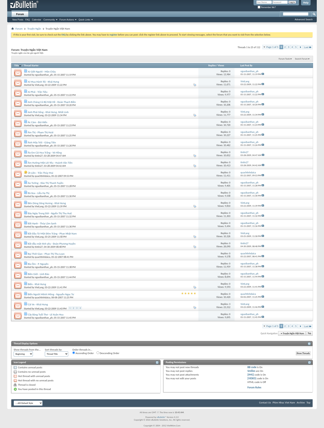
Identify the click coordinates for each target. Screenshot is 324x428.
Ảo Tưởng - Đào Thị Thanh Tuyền (45, 182)
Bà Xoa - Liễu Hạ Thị (38, 193)
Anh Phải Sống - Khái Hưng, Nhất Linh (48, 112)
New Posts (17, 19)
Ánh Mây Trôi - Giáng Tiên (42, 142)
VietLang (39, 84)
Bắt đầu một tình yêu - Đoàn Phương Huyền (52, 243)
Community (49, 19)
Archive (301, 402)
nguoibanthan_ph (44, 74)
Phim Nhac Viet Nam (284, 402)
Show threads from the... (27, 349)
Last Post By (246, 65)
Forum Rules (254, 387)
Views (221, 65)
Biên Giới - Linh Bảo (38, 274)
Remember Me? (267, 7)
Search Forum (301, 58)
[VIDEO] (251, 378)
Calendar (36, 19)
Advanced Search (304, 19)
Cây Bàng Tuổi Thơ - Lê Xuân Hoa (45, 314)
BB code (251, 367)
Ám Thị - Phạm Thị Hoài (40, 132)
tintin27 (39, 155)
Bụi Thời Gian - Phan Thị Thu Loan (46, 253)
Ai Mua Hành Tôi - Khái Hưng (43, 81)
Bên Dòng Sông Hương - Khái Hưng (47, 203)
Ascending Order (83, 353)
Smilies (251, 370)
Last (308, 47)
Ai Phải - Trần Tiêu (37, 91)
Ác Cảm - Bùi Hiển (37, 122)
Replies (212, 65)
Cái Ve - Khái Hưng (38, 304)
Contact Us (265, 402)
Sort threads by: (53, 349)
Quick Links (84, 19)
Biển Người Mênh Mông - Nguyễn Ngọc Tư (51, 294)
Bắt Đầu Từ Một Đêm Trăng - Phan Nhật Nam (52, 233)
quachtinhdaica (42, 176)
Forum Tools (284, 58)
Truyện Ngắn (34, 28)
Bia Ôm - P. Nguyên (38, 263)
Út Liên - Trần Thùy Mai (40, 172)
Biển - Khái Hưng (37, 284)
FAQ (27, 19)
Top (309, 333)
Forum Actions (67, 19)
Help (306, 2)
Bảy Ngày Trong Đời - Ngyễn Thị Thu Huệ (50, 213)
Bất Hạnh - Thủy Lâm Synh (42, 223)
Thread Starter (31, 65)
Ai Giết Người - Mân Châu (42, 71)
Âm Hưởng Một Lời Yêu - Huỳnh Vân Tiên (50, 162)
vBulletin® (161, 417)
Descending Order (107, 353)
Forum (20, 14)
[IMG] (250, 374)
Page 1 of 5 (272, 47)
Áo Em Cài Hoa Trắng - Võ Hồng (45, 152)
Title (17, 65)
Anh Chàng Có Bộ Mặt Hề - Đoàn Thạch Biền (52, 101)
